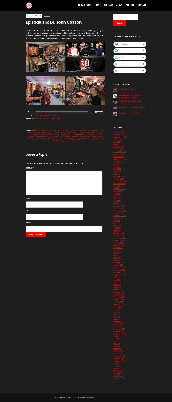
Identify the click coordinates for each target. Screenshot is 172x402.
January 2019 (118, 324)
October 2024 (118, 157)
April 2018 (116, 346)
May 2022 (117, 226)
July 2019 (116, 309)
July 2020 (117, 280)
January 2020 (118, 295)
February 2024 (118, 176)
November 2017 (119, 356)
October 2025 (118, 135)
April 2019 (116, 317)
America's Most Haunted (74, 130)
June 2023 (117, 196)
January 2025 (118, 149)
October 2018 (118, 331)
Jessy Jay (49, 137)
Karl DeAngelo (86, 137)
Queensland (58, 139)
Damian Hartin (91, 132)
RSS (58, 118)
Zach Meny (74, 141)
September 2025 (119, 137)
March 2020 (117, 290)
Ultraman (66, 141)
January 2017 (118, 376)
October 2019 (118, 302)
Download (55, 115)
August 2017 (118, 363)
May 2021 (116, 255)
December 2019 (119, 297)
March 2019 (117, 319)
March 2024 (118, 174)
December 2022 (119, 211)
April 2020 (117, 287)
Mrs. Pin (37, 139)
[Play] (28, 112)
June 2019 (117, 312)
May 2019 (116, 314)
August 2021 (117, 248)
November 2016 (119, 378)
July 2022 (116, 221)
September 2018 (119, 334)
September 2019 (119, 304)
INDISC (96, 134)
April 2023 (117, 201)
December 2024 (119, 152)
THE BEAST (108, 5)
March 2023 (117, 203)
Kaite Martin (76, 137)
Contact (141, 5)
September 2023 (119, 189)
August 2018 (118, 336)
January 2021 (118, 265)
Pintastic (51, 139)
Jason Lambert (40, 137)
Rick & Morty (68, 139)
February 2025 (118, 147)
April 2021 (116, 258)
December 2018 (119, 326)
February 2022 (118, 233)
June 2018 (117, 341)
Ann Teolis (87, 130)
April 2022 (117, 228)
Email (53, 118)
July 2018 (116, 339)
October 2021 (118, 243)
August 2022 (118, 218)
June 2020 (117, 282)
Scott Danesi (83, 139)
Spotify (38, 118)
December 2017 (119, 354)
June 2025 (117, 139)
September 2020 (119, 275)
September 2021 (119, 245)
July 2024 (117, 164)
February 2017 (118, 373)
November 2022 (119, 213)
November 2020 (119, 270)
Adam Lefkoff (36, 130)
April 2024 (117, 171)
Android (45, 118)
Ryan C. (75, 139)
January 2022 (118, 235)
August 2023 (118, 191)
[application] (65, 112)
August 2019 (118, 307)
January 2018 (118, 351)
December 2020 (119, 267)
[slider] (62, 111)
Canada (62, 132)
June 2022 (117, 223)
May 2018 (116, 344)
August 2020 (118, 277)
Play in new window (42, 115)
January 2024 (118, 179)
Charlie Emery (71, 132)
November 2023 (119, 184)
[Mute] (96, 112)
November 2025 (119, 132)
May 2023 (117, 199)
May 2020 (117, 285)
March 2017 (117, 371)
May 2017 (116, 368)
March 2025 (117, 144)
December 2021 (119, 238)
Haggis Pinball (80, 134)
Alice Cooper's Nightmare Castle (53, 130)
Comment (31, 168)
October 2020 (118, 272)
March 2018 (117, 349)
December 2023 (119, 181)
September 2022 (119, 216)
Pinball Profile (85, 5)
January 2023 (118, 208)
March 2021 (117, 260)
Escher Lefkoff (49, 134)
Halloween (89, 134)
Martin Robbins (97, 137)
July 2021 (116, 250)
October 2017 (118, 358)
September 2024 (119, 159)
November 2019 (119, 299)
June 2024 (117, 167)
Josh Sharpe (67, 137)
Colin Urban (81, 132)
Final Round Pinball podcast (64, 134)
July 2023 (116, 194)
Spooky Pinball (94, 139)
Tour (98, 5)
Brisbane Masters (39, 132)
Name (29, 198)
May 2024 (117, 169)
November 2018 (119, 329)
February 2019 (118, 322)
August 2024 (118, 162)
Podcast (130, 5)
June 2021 (117, 253)
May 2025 (117, 142)
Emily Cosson (39, 134)
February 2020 (118, 292)
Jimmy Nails (58, 137)
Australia (95, 130)
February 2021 (118, 263)
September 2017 (119, 361)
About (119, 5)
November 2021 (119, 240)
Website (29, 223)
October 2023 (118, 186)
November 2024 (119, 154)
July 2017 (116, 366)
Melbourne (30, 139)
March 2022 (117, 231)
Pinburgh (44, 139)
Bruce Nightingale (52, 132)
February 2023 (118, 206)
